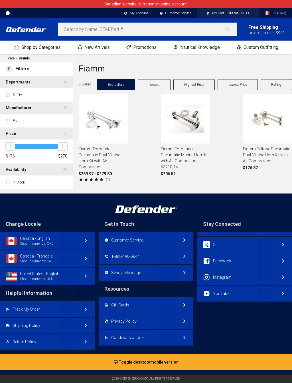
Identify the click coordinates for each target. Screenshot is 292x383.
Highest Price (194, 85)
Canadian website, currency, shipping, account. (146, 4)
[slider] (10, 146)
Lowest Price (237, 85)
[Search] (230, 29)
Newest (154, 85)
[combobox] (147, 29)
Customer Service (175, 13)
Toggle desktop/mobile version (146, 362)
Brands (24, 58)
